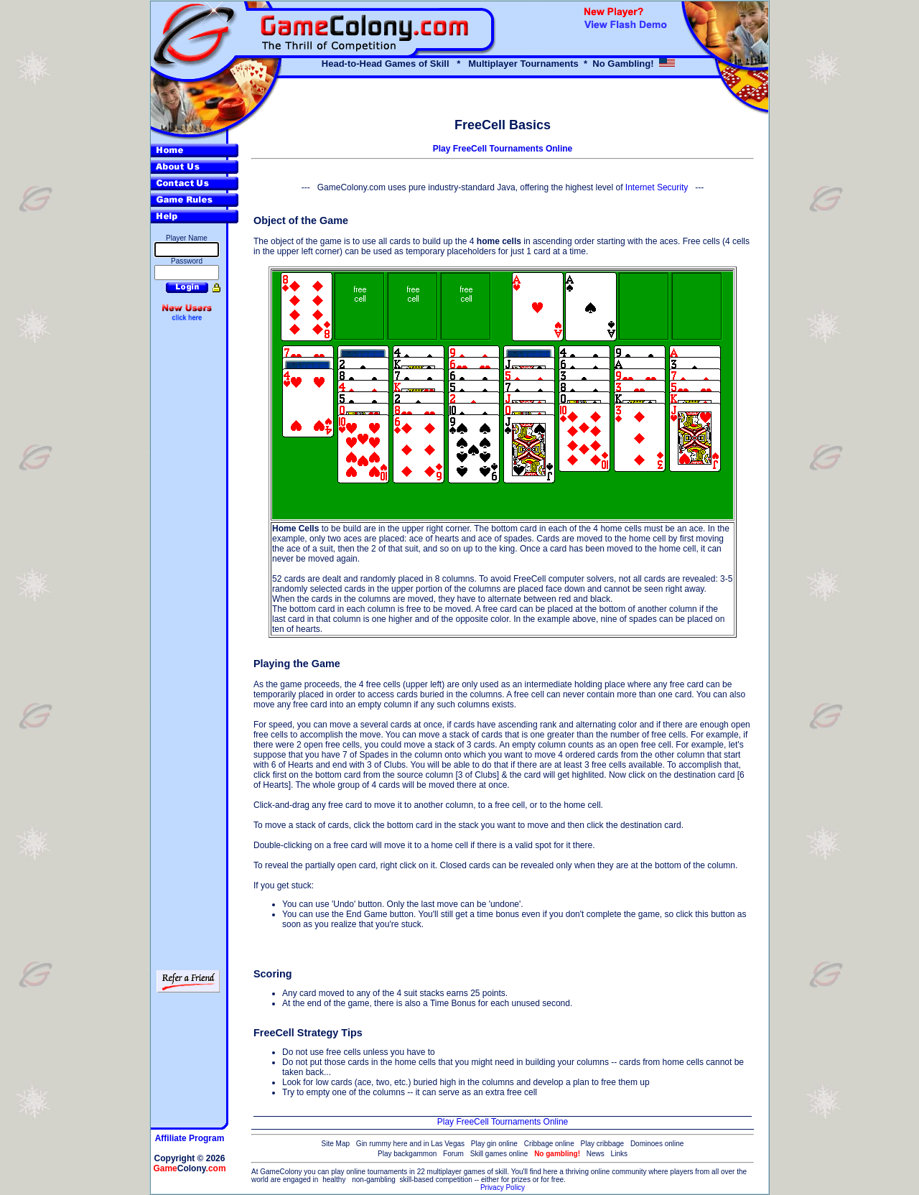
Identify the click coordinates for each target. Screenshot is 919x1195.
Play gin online (494, 1144)
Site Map (336, 1144)
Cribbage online (549, 1144)
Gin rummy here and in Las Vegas (410, 1144)
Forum (453, 1154)
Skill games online (499, 1154)
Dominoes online (657, 1144)
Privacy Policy (502, 1187)
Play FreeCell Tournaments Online (503, 149)
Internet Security (656, 187)
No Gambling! (622, 63)
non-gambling (374, 1180)
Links (619, 1154)
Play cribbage (603, 1144)
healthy (333, 1180)
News (596, 1154)
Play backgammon (407, 1154)
